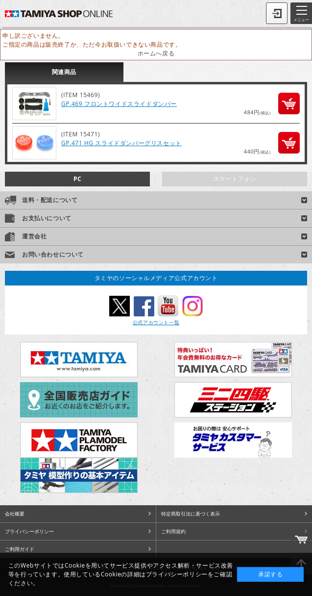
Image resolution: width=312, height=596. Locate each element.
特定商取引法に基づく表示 (190, 513)
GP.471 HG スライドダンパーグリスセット (121, 143)
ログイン (276, 13)
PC (77, 179)
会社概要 (14, 513)
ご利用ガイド (19, 548)
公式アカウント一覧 (156, 322)
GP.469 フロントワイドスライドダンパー (119, 104)
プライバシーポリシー (29, 531)
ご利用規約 (173, 531)
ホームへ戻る (156, 53)
